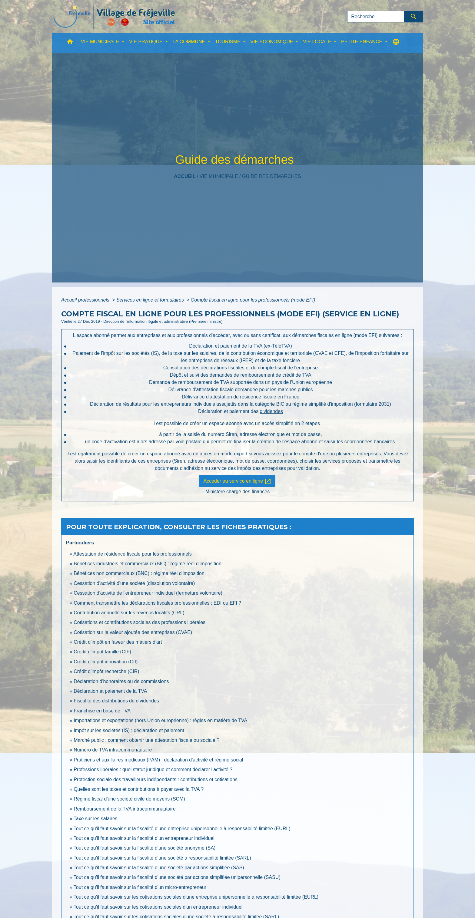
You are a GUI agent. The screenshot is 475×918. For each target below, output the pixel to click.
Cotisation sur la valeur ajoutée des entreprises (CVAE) (133, 632)
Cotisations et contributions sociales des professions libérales (139, 622)
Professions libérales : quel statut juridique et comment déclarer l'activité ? (153, 769)
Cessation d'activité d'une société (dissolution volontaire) (134, 583)
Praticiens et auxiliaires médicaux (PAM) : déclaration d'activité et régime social (158, 759)
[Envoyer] (413, 16)
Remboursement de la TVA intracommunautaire (124, 808)
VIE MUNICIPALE (219, 176)
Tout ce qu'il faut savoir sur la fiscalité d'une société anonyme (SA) (145, 847)
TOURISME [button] (228, 41)
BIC (280, 404)
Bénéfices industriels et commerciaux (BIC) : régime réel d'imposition (147, 563)
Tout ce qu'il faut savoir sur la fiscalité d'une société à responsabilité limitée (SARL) (162, 857)
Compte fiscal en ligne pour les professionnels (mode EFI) (253, 299)
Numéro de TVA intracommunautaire (113, 749)
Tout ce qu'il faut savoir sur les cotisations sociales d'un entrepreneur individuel (158, 907)
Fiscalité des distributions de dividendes (116, 700)
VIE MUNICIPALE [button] (101, 41)
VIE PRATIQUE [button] (146, 41)
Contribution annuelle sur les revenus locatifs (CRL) (129, 612)
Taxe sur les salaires (96, 818)
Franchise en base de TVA (102, 710)
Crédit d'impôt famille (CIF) (102, 651)
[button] (69, 43)
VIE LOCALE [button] (318, 41)
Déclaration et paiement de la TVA (110, 691)
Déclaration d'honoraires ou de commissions (121, 681)
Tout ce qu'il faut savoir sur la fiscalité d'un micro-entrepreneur (140, 887)
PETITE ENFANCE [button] (362, 41)
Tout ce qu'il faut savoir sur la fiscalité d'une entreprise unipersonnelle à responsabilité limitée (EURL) (182, 828)
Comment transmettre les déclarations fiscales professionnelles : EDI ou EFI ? (157, 603)
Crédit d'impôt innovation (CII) (106, 661)
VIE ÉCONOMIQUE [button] (272, 41)
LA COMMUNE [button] (190, 41)
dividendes (271, 411)
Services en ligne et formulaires (150, 299)
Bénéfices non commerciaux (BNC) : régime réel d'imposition (139, 573)
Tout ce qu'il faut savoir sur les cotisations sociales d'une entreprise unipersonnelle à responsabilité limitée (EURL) (196, 897)
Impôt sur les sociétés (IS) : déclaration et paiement (129, 730)
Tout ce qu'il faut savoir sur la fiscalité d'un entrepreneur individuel (144, 838)
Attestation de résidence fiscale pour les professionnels (132, 553)
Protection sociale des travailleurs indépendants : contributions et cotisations (156, 779)
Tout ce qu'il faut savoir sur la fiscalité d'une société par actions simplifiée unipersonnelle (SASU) (177, 877)
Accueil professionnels (86, 299)
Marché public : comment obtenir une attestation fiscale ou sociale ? (146, 740)
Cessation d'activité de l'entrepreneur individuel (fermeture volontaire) (148, 593)
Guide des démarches (271, 176)
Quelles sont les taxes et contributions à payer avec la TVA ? (139, 789)
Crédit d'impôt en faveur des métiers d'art (118, 642)
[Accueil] (114, 16)
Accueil (184, 176)
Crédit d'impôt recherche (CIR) (106, 671)
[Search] (375, 16)
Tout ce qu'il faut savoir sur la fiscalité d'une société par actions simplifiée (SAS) (159, 867)
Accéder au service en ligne (237, 481)
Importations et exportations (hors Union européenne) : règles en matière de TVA (160, 720)
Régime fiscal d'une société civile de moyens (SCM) (129, 798)
